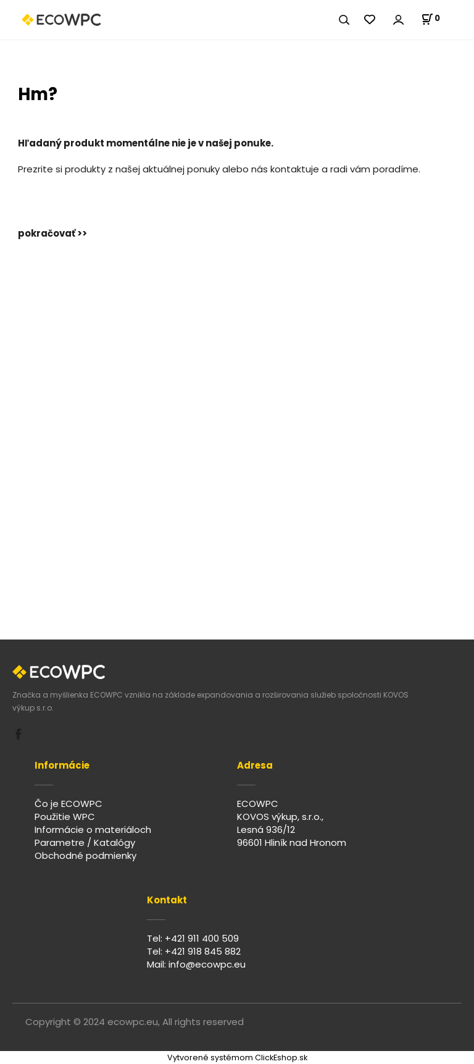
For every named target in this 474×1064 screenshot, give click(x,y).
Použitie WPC (65, 816)
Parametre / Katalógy (85, 842)
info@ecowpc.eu (207, 964)
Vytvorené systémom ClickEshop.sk (237, 1057)
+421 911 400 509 (202, 938)
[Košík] (430, 19)
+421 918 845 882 (203, 951)
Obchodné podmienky (85, 855)
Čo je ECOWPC (68, 803)
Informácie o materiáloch (93, 829)
